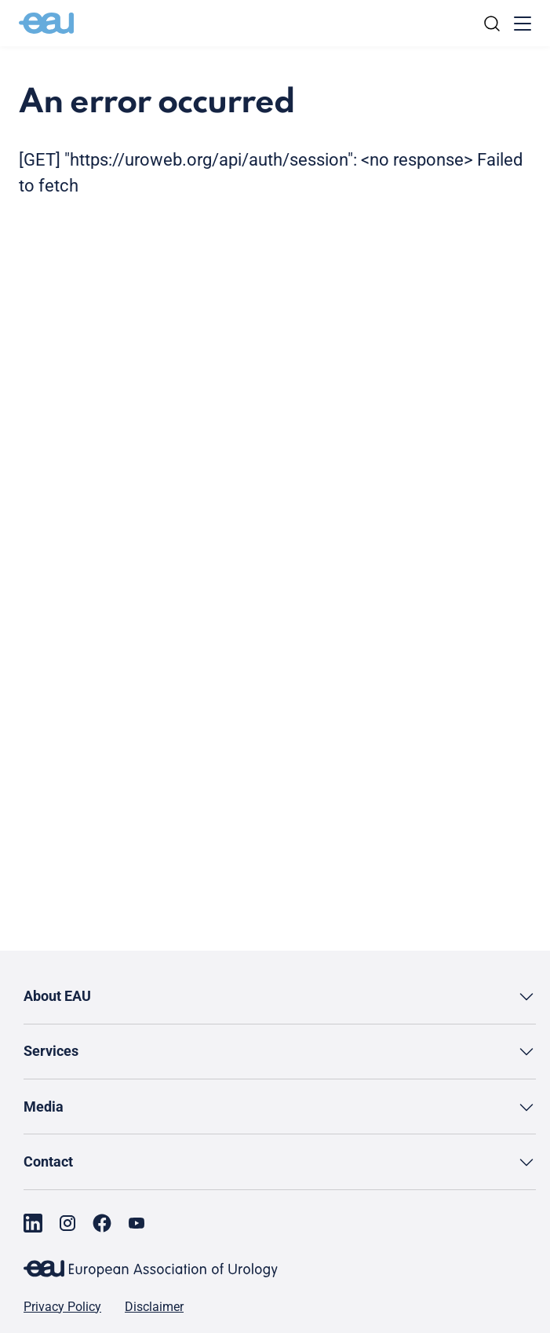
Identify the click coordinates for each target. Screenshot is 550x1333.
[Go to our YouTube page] (136, 1223)
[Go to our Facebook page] (102, 1223)
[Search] (492, 23)
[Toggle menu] (522, 23)
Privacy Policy (62, 1307)
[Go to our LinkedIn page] (33, 1223)
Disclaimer (154, 1307)
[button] (280, 997)
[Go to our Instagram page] (67, 1223)
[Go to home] (46, 24)
